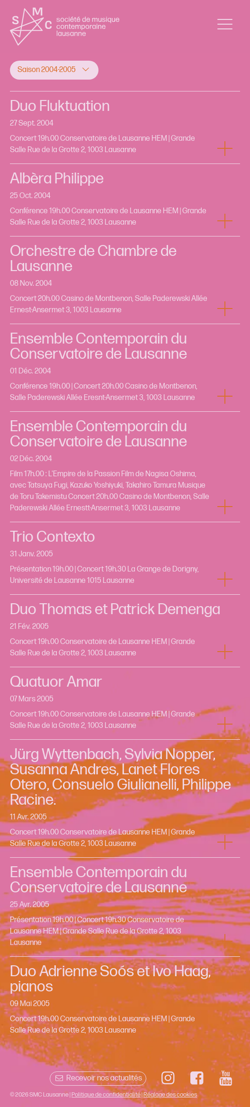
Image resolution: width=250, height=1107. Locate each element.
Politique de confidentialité (106, 1094)
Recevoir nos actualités (98, 1078)
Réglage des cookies (170, 1094)
